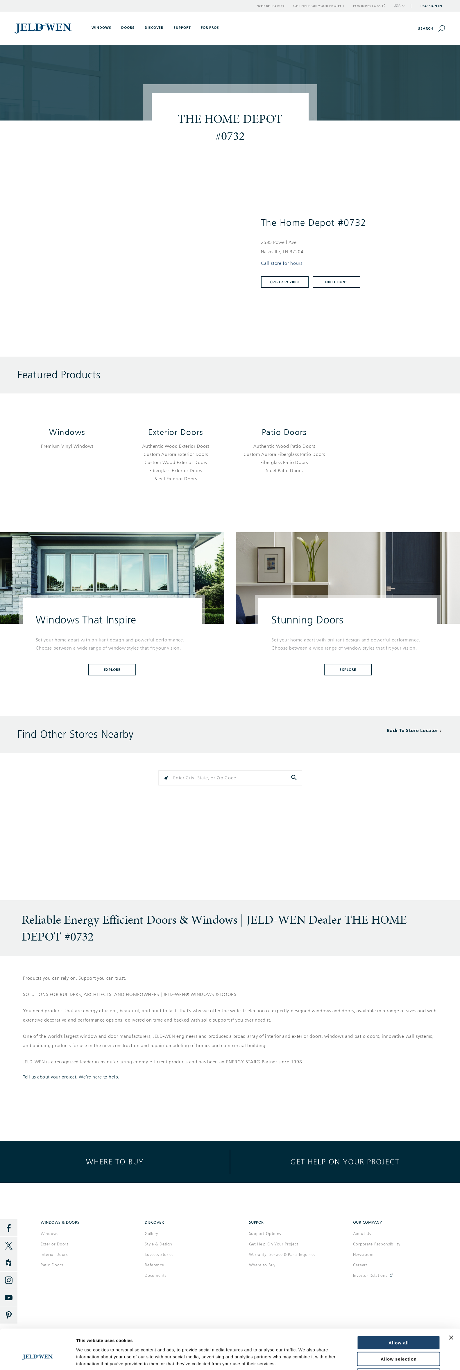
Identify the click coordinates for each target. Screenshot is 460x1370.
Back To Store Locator (412, 730)
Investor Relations (370, 1275)
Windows (67, 432)
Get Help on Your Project (318, 6)
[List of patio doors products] (284, 458)
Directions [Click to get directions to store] (336, 282)
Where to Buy (270, 6)
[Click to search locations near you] (166, 778)
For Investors (368, 6)
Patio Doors (284, 432)
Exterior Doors (175, 432)
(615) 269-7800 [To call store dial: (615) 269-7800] (284, 282)
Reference (154, 1265)
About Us (362, 1233)
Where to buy (115, 1161)
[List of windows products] (67, 446)
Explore (112, 670)
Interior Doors (54, 1254)
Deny (399, 1342)
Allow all (399, 1310)
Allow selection (399, 1326)
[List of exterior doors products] (175, 462)
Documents (155, 1275)
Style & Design (158, 1244)
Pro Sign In (431, 6)
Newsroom (363, 1254)
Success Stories (159, 1254)
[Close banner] (451, 1305)
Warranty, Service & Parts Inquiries (282, 1254)
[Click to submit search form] (294, 778)
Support (182, 28)
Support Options (265, 1233)
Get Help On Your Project (273, 1244)
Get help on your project (345, 1161)
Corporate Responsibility (376, 1244)
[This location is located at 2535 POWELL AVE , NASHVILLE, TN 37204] (348, 247)
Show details (89, 1358)
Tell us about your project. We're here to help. (71, 1077)
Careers (360, 1265)
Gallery (151, 1233)
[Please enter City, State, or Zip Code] (230, 778)
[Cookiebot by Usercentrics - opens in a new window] (37, 1358)
